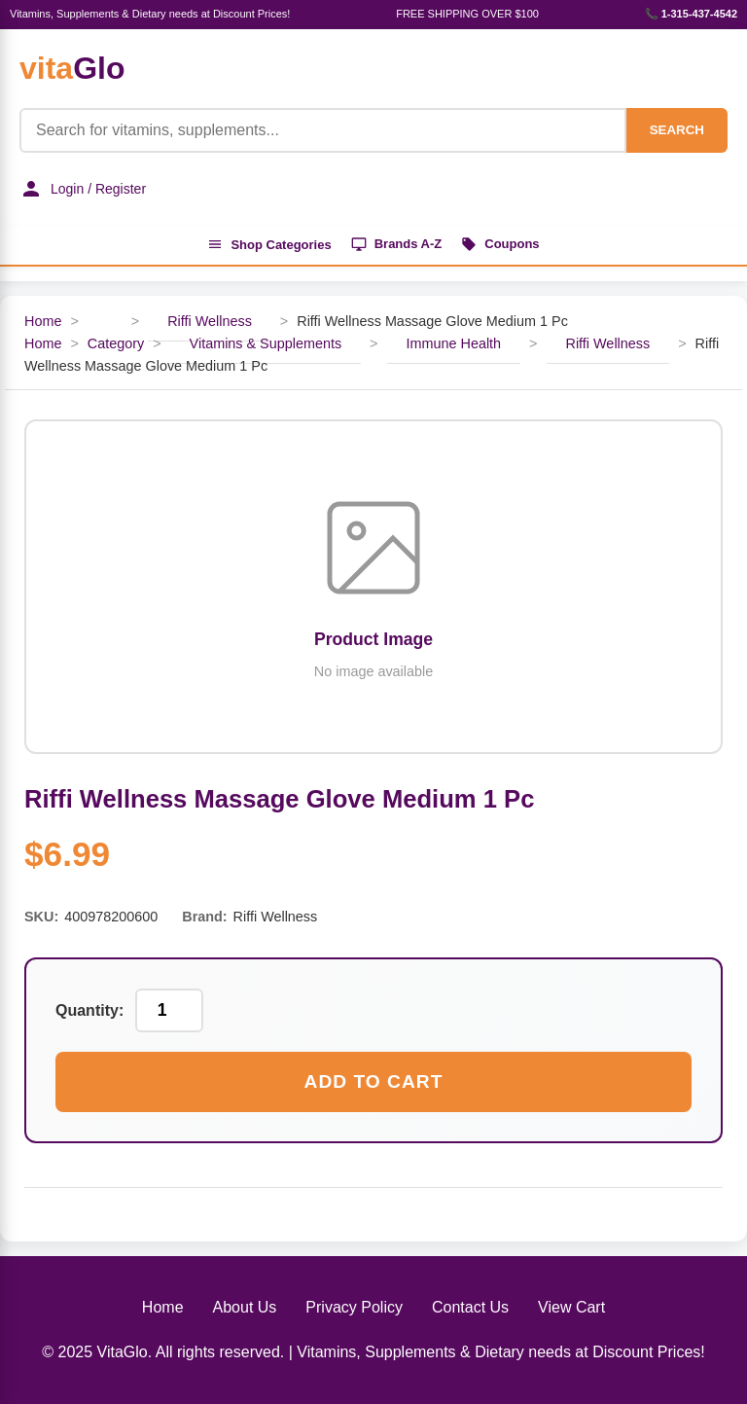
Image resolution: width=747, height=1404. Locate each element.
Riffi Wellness (209, 321)
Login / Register (82, 188)
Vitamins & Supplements (266, 343)
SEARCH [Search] (677, 130)
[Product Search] (322, 130)
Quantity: (89, 1010)
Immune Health (454, 343)
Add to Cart (374, 1081)
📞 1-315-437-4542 (691, 13)
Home (42, 321)
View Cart (571, 1307)
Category (116, 343)
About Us (245, 1307)
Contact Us (470, 1307)
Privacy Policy (354, 1307)
